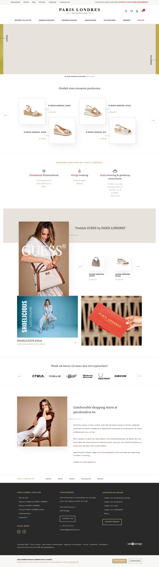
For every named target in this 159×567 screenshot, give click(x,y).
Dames (48, 479)
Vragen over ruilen (111, 506)
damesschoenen (106, 442)
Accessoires (110, 21)
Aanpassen (135, 561)
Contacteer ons (65, 2)
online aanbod (87, 462)
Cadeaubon (52, 2)
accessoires (77, 446)
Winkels (26, 2)
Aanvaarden (119, 561)
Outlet (141, 21)
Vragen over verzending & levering (117, 498)
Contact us (67, 518)
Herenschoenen (69, 21)
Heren (60, 479)
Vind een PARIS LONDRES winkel (31, 510)
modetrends (109, 452)
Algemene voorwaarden (72, 544)
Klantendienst (15, 2)
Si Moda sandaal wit (96, 132)
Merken (126, 21)
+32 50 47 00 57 (67, 526)
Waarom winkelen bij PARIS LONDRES (33, 502)
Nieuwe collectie (23, 21)
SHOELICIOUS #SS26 (31, 342)
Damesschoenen (46, 21)
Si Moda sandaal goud (59, 106)
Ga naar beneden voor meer (79, 76)
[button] (125, 11)
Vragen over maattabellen (113, 510)
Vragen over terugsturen (113, 502)
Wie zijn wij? (23, 498)
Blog (33, 2)
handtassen (135, 442)
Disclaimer (94, 544)
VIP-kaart (42, 2)
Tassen (72, 479)
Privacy (85, 544)
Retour (106, 514)
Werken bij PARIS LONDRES (29, 506)
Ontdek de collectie (96, 63)
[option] (79, 49)
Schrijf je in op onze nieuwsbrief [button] (133, 2)
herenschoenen (91, 442)
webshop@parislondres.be (70, 530)
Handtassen (90, 21)
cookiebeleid (73, 562)
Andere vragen (112, 522)
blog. (88, 455)
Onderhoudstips (25, 513)
